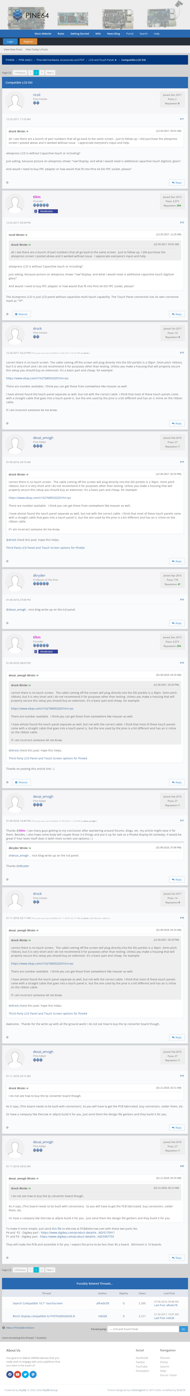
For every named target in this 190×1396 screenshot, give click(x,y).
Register (28, 41)
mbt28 (102, 1316)
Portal (129, 33)
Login (10, 41)
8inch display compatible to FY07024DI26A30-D (44, 1316)
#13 (182, 352)
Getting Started (79, 33)
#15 (182, 599)
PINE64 (10, 60)
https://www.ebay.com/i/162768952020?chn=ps (37, 378)
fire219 (181, 1390)
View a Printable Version (20, 1327)
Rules (61, 33)
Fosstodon (142, 1371)
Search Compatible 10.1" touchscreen (38, 1303)
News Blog (113, 33)
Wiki (98, 33)
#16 (182, 662)
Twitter (140, 1362)
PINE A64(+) (25, 60)
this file (57, 1228)
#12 (182, 222)
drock (37, 328)
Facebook (142, 1358)
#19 (182, 1075)
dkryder (39, 575)
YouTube (141, 1366)
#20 (182, 1165)
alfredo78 (102, 1303)
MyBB (22, 1390)
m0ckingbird (138, 1390)
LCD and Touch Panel (101, 60)
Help (157, 33)
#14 (182, 461)
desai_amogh (43, 437)
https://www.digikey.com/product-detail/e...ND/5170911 (78, 1232)
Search (144, 33)
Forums (165, 1358)
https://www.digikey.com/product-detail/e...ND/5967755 (77, 1236)
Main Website (43, 33)
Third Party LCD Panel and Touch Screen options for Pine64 (45, 548)
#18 (182, 917)
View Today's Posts (37, 49)
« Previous (20, 72)
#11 (182, 118)
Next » (50, 72)
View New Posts (13, 49)
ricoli (36, 94)
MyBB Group (50, 1390)
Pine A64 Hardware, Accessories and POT (60, 60)
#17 (182, 820)
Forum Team (168, 1375)
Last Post (159, 1305)
